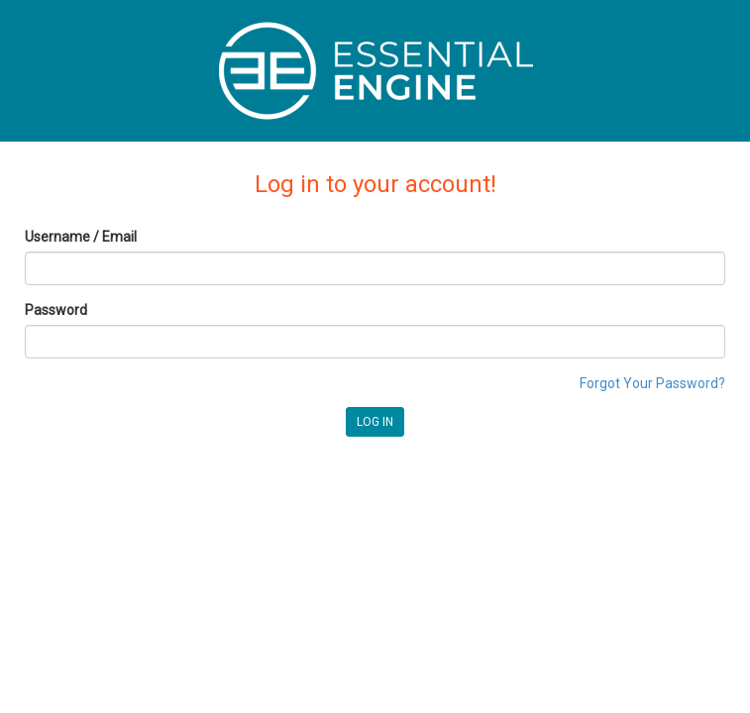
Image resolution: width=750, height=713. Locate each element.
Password (56, 310)
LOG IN (375, 422)
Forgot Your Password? (652, 383)
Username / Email (81, 237)
